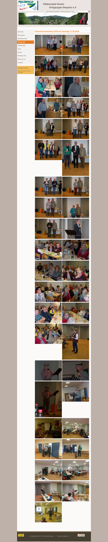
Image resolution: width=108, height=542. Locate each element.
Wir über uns (21, 59)
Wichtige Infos (22, 55)
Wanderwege (21, 45)
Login (72, 11)
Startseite (20, 31)
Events (20, 52)
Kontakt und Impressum (65, 11)
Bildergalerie (21, 42)
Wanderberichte (22, 38)
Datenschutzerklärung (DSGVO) (53, 11)
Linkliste (20, 62)
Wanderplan (21, 35)
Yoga (19, 49)
